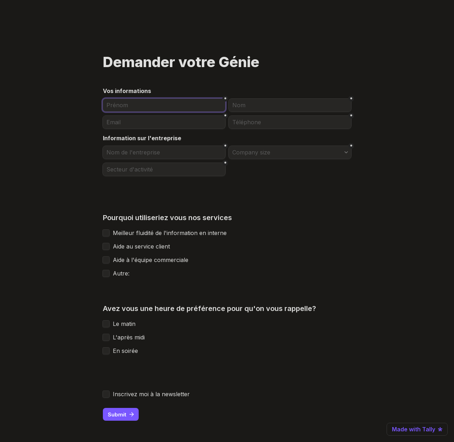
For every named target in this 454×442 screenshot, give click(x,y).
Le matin (125, 324)
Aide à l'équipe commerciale (151, 260)
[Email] (164, 122)
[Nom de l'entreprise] (164, 152)
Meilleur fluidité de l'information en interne (170, 233)
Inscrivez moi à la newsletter (151, 394)
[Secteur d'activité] (164, 169)
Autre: (121, 273)
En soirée (126, 351)
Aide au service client (142, 246)
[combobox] (290, 122)
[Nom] (290, 105)
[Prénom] (164, 105)
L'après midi (129, 337)
